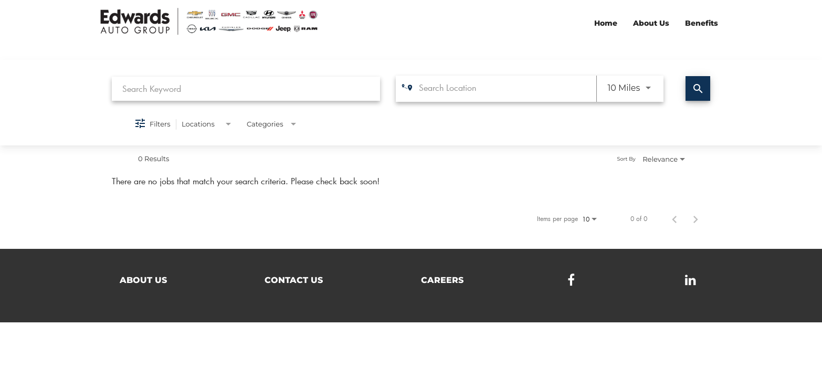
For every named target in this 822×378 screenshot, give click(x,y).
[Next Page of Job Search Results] (695, 218)
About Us (651, 23)
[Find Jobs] (698, 88)
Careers (442, 280)
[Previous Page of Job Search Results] (674, 218)
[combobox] (246, 88)
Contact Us (294, 280)
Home (605, 23)
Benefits (701, 23)
